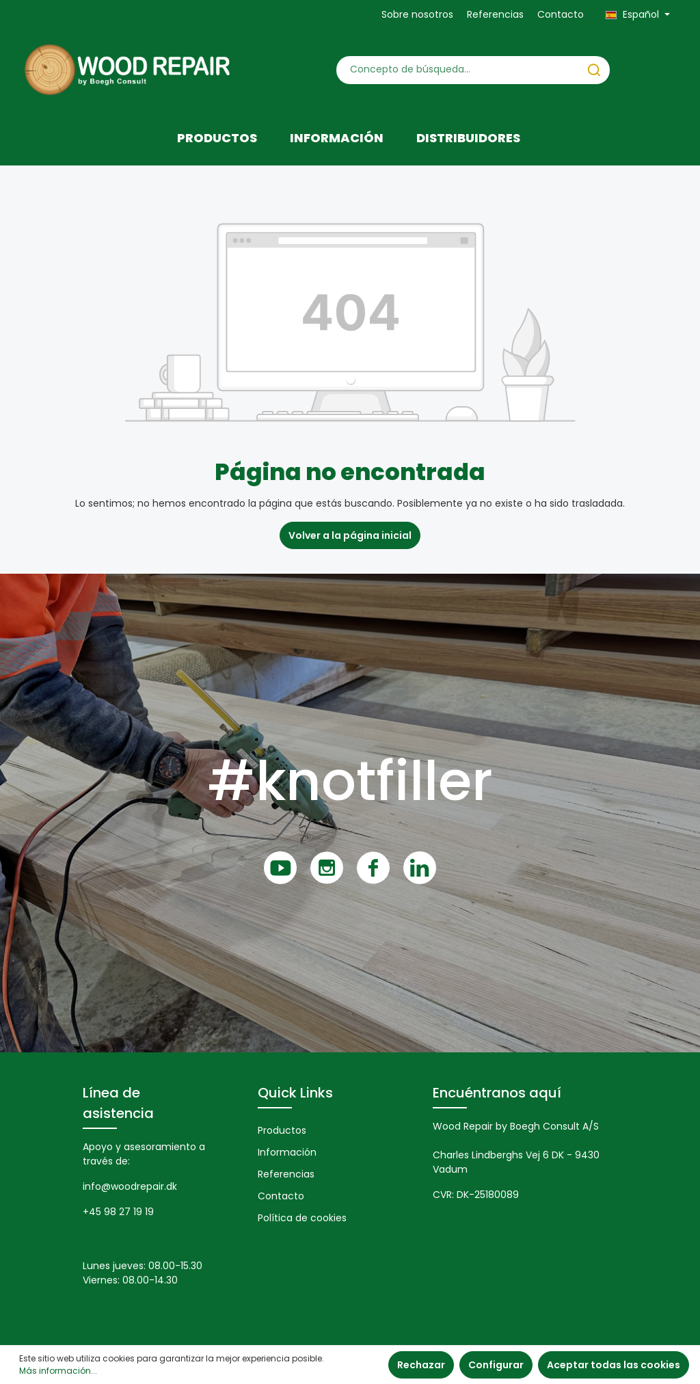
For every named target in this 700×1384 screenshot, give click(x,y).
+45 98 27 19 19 (118, 1212)
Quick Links (295, 1092)
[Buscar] (594, 70)
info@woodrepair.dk (130, 1186)
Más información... (58, 1370)
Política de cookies (302, 1218)
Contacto (560, 14)
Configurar (496, 1365)
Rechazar (421, 1365)
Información (287, 1152)
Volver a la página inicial (350, 535)
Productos (282, 1130)
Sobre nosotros (417, 14)
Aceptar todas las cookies (613, 1365)
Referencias (495, 14)
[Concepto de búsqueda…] (457, 70)
